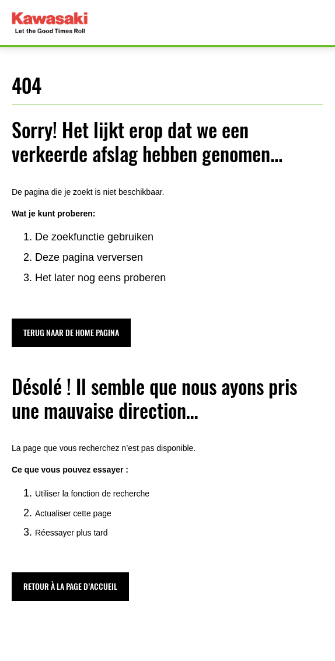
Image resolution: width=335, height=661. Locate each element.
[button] (71, 333)
